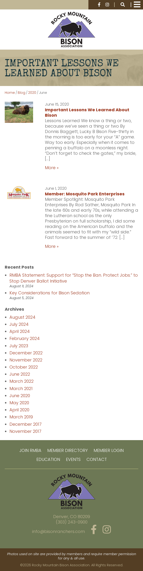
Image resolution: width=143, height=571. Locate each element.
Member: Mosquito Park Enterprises (85, 194)
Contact (97, 459)
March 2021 (21, 388)
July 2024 (19, 324)
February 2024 (24, 338)
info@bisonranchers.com (58, 531)
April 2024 (19, 331)
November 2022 (25, 360)
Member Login (109, 450)
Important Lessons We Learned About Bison (87, 112)
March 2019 (21, 417)
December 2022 (26, 353)
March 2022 (21, 381)
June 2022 (19, 374)
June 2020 (19, 396)
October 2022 (23, 367)
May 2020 (19, 403)
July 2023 (18, 346)
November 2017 (25, 431)
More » (52, 168)
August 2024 (22, 317)
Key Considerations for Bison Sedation (49, 293)
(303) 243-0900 (71, 522)
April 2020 (19, 410)
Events (73, 459)
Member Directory (67, 450)
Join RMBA (30, 450)
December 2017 (25, 424)
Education (48, 459)
